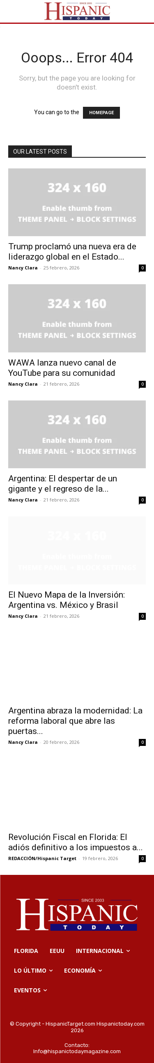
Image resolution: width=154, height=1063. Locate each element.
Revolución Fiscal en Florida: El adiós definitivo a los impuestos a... (75, 842)
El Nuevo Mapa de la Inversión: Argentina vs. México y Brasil (66, 600)
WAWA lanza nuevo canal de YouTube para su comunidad (62, 368)
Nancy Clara (23, 268)
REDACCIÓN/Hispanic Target (42, 858)
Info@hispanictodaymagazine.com (77, 1051)
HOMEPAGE (101, 112)
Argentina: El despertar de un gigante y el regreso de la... (62, 484)
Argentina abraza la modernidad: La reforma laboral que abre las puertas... (75, 721)
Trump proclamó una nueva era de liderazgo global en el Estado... (72, 252)
